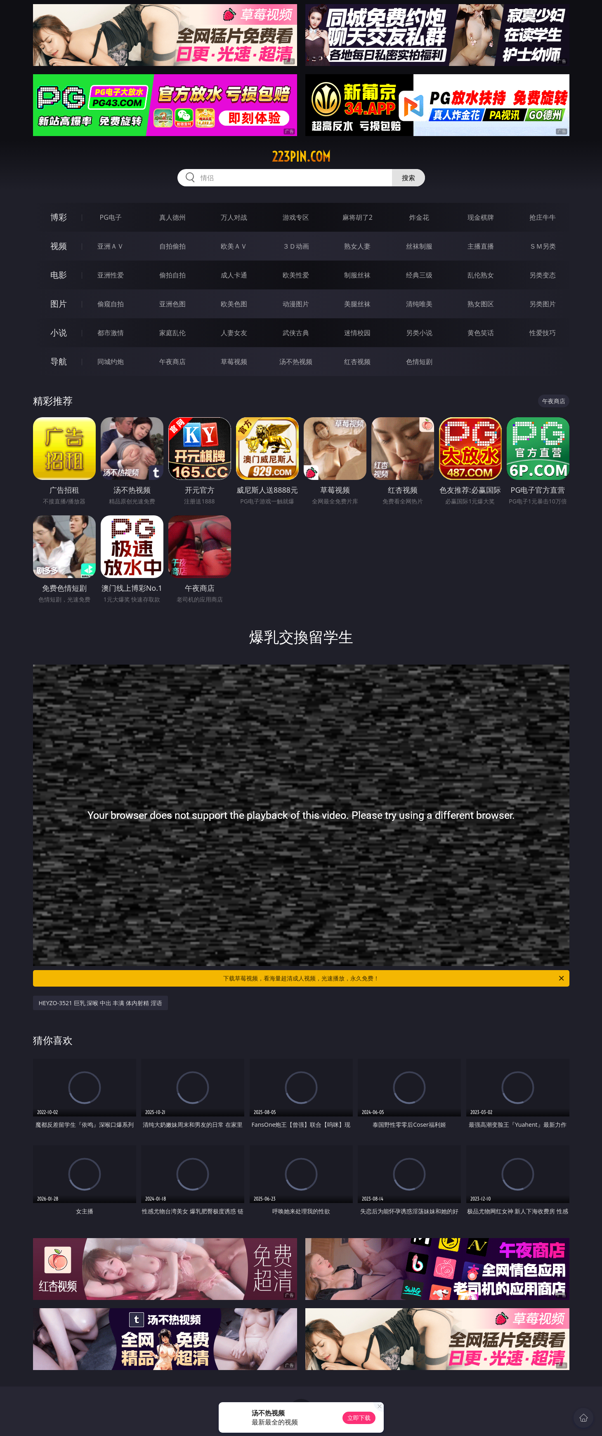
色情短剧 (419, 361)
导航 (58, 361)
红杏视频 (357, 361)
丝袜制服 (419, 246)
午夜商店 (172, 361)
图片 (58, 303)
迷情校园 (357, 332)
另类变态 (542, 275)
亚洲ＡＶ (110, 246)
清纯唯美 (419, 303)
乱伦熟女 (480, 275)
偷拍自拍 (172, 275)
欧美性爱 (296, 275)
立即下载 (359, 1418)
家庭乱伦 (172, 332)
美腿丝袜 (357, 303)
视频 (58, 245)
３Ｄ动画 (296, 246)
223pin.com (301, 156)
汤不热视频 (295, 361)
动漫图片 (296, 303)
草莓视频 (234, 361)
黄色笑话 (480, 332)
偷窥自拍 (110, 303)
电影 (58, 274)
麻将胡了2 (357, 217)
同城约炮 (110, 361)
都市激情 (110, 332)
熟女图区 (480, 303)
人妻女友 (234, 332)
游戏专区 (296, 217)
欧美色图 (234, 303)
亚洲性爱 (110, 275)
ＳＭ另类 (542, 246)
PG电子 (111, 217)
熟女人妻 (357, 246)
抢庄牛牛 (542, 217)
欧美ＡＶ (234, 246)
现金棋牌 (480, 217)
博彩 (58, 217)
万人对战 (234, 217)
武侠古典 (296, 332)
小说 (58, 332)
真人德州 (172, 217)
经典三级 (419, 275)
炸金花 (419, 217)
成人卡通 (234, 275)
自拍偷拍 (172, 246)
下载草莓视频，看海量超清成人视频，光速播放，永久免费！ (394, 978)
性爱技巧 (542, 332)
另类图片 (542, 303)
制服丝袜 (357, 275)
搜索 (408, 177)
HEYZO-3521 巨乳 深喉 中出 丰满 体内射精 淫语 (100, 1003)
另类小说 (419, 332)
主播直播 (480, 246)
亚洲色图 (172, 303)
